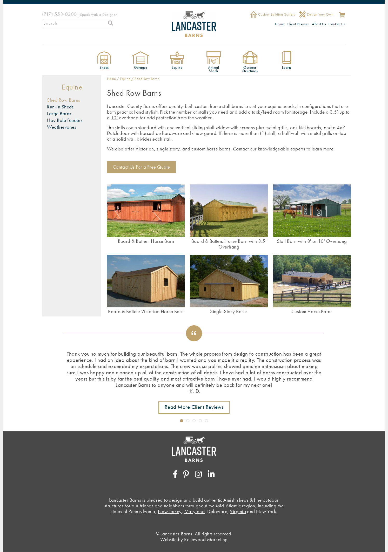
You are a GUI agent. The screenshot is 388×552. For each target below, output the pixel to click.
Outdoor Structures (250, 69)
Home (279, 24)
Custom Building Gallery (276, 14)
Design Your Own (320, 14)
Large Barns (59, 113)
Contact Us (337, 24)
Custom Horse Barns (312, 311)
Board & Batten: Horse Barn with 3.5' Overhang (228, 244)
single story (168, 149)
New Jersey (170, 511)
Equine (177, 67)
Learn (286, 67)
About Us (319, 24)
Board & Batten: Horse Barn (146, 241)
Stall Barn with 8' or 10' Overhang (312, 241)
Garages (140, 67)
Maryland (194, 511)
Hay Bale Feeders (65, 120)
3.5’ (334, 112)
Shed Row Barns (63, 100)
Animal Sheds (213, 69)
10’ (114, 117)
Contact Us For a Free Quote (141, 167)
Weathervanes (61, 127)
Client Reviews (298, 24)
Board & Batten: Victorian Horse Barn (146, 311)
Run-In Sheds (60, 107)
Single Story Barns (229, 311)
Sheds (104, 67)
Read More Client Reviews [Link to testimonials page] (194, 407)
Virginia (238, 511)
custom (198, 149)
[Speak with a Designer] (98, 14)
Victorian (145, 149)
